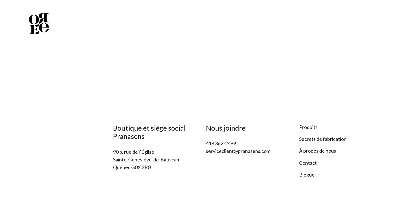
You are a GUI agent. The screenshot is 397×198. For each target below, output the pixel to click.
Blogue (307, 175)
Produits (308, 127)
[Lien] (39, 23)
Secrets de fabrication (323, 139)
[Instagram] (371, 12)
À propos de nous (317, 151)
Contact (308, 163)
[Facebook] (361, 11)
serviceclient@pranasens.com (238, 151)
